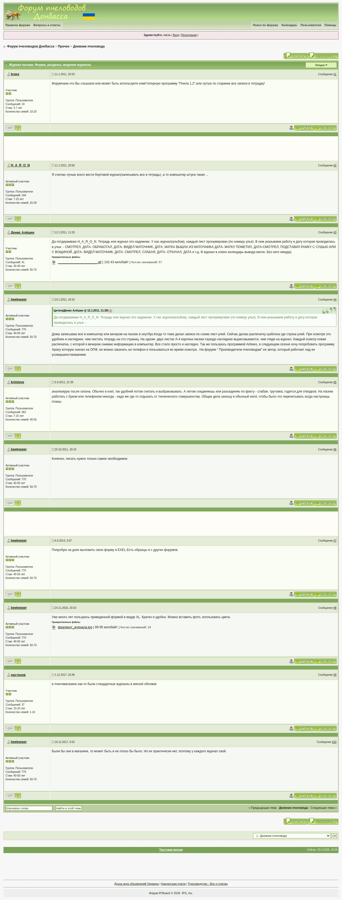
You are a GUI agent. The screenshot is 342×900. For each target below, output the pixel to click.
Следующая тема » (323, 807)
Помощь (330, 25)
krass (15, 74)
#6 (334, 449)
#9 (334, 674)
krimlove (17, 382)
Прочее (63, 46)
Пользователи (311, 25)
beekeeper (19, 299)
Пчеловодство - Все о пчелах (208, 883)
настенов (18, 675)
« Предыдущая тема (263, 807)
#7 (334, 540)
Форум (153, 893)
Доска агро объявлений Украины (136, 883)
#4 (334, 299)
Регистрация (189, 35)
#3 (334, 232)
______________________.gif (79, 262)
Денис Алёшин (22, 232)
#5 (334, 382)
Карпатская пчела (173, 883)
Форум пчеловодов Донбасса (30, 46)
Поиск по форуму (265, 25)
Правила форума (18, 25)
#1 (334, 74)
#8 (334, 607)
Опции (320, 65)
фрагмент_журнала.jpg (75, 627)
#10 (334, 742)
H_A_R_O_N (20, 165)
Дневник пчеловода (89, 46)
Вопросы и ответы (47, 25)
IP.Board (164, 893)
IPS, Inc (187, 893)
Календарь (289, 25)
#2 (334, 165)
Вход (176, 35)
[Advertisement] (171, 149)
